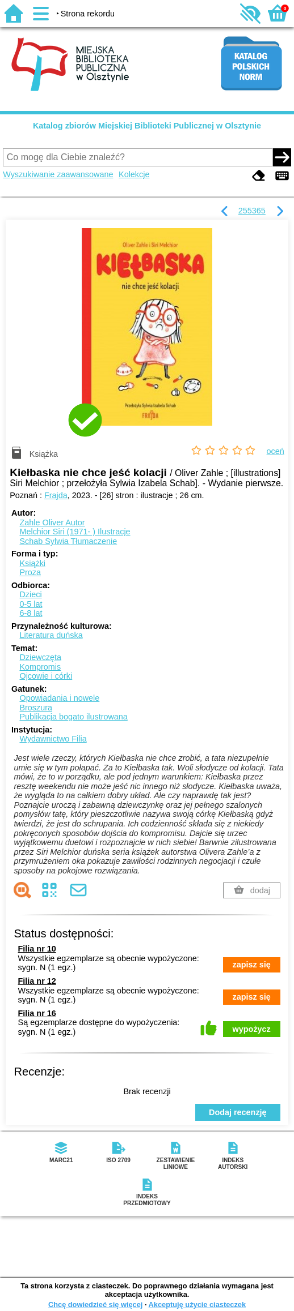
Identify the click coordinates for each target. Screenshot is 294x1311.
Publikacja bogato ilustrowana (73, 716)
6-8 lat (30, 613)
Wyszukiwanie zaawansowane (58, 174)
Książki (32, 563)
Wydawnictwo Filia (52, 738)
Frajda (56, 495)
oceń (275, 451)
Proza (30, 572)
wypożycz (252, 1029)
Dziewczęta (40, 657)
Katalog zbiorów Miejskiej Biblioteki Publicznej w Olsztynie (147, 125)
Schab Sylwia (68, 541)
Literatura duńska (50, 635)
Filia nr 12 (37, 981)
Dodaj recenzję (238, 1112)
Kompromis (40, 666)
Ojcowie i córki (45, 675)
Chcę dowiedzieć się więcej (95, 1304)
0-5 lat (30, 604)
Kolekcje (134, 174)
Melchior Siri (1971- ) (74, 531)
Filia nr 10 (37, 948)
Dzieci (30, 594)
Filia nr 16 (37, 1013)
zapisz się (252, 964)
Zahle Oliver (52, 522)
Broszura (35, 707)
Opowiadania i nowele (59, 697)
